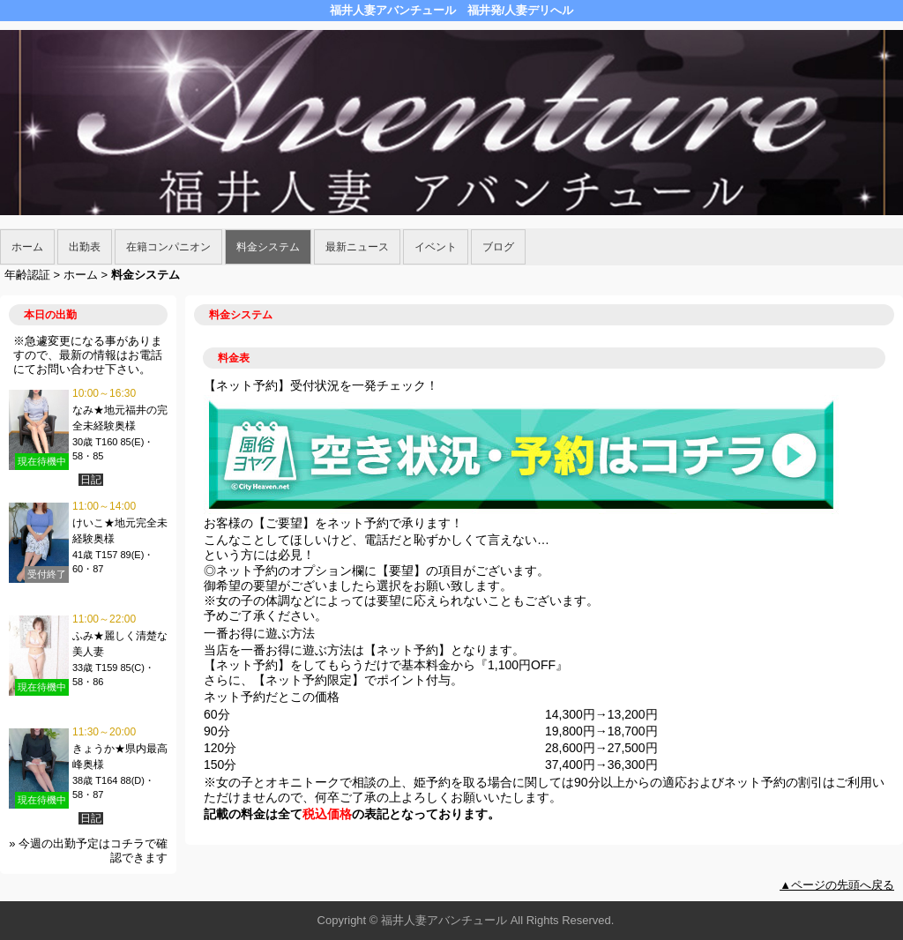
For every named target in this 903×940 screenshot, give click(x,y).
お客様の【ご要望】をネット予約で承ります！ (333, 523)
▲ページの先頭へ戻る (837, 885)
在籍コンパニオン (168, 247)
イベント (435, 247)
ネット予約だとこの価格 (272, 697)
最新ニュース (357, 247)
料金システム (268, 247)
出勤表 (85, 247)
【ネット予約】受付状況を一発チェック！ (321, 385)
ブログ (498, 247)
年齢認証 (27, 274)
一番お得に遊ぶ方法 (259, 633)
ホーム (27, 247)
